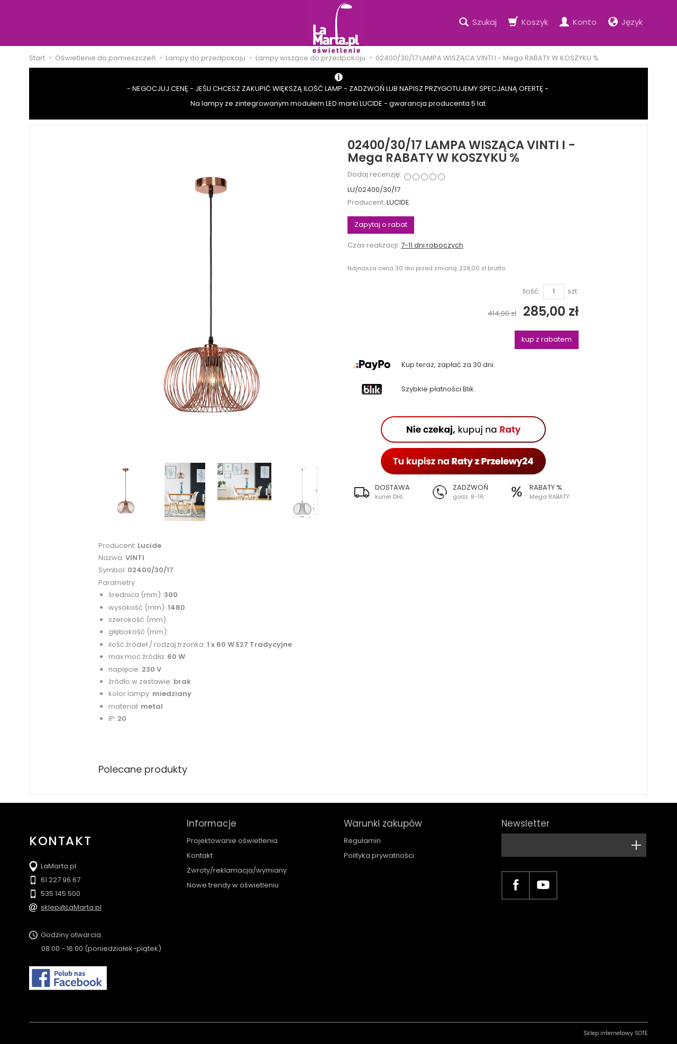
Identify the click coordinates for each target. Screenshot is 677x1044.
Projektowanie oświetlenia (232, 841)
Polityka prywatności (379, 855)
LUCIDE (398, 202)
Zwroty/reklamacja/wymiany (237, 870)
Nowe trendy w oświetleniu (233, 885)
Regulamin (362, 841)
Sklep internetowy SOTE (615, 1033)
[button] (386, 492)
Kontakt (200, 855)
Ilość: (531, 291)
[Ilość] (553, 291)
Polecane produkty (142, 769)
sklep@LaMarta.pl (71, 907)
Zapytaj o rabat (380, 224)
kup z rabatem (547, 339)
